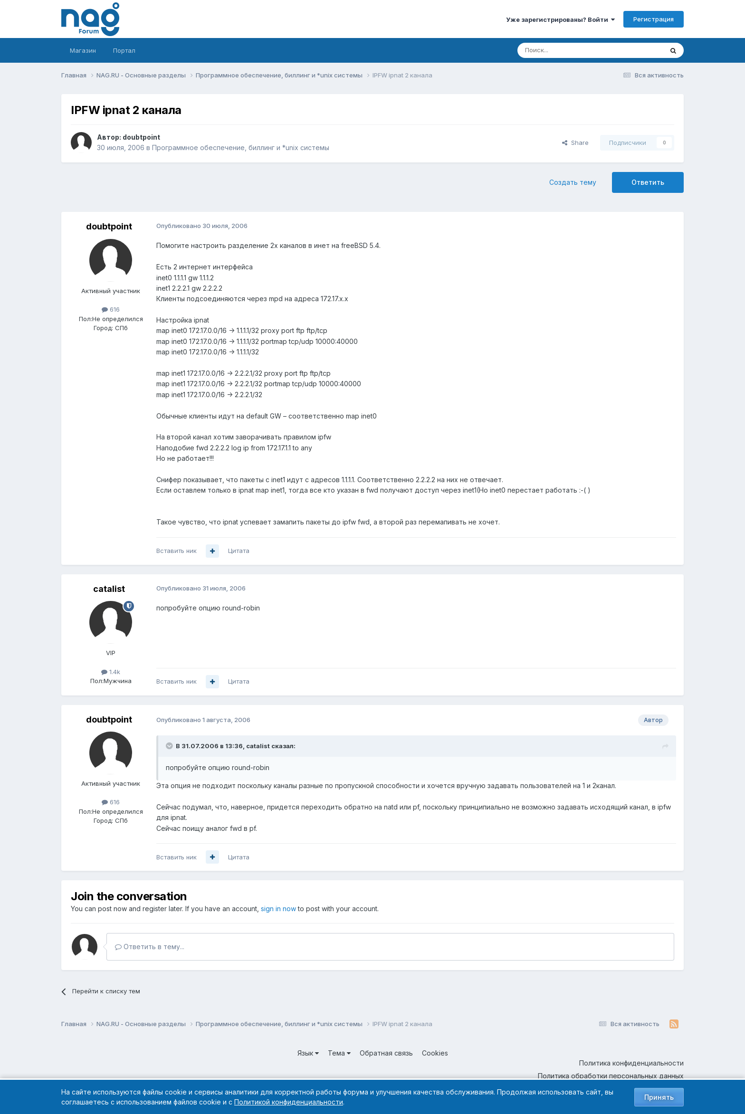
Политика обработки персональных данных (611, 1076)
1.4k (110, 672)
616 (111, 309)
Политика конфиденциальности (631, 1063)
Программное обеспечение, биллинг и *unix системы (240, 147)
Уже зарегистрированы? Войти (560, 19)
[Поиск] (564, 50)
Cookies (435, 1053)
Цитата (238, 550)
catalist (109, 589)
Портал (124, 50)
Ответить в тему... (149, 947)
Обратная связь (386, 1053)
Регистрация (653, 19)
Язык (308, 1053)
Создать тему (572, 182)
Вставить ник (176, 550)
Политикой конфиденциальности (288, 1102)
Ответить (647, 182)
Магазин (83, 50)
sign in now (278, 909)
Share (575, 142)
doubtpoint (141, 137)
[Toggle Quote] (170, 746)
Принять (659, 1097)
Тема (339, 1053)
